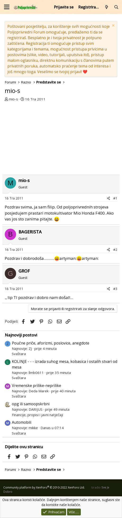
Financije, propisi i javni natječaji (37, 414)
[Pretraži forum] (116, 7)
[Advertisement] (61, 137)
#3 (115, 288)
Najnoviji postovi (21, 335)
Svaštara (19, 353)
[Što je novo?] (107, 7)
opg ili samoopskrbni (31, 403)
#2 (115, 249)
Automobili (21, 422)
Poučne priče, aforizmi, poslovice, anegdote (50, 343)
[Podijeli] (108, 198)
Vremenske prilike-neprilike (36, 385)
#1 (115, 198)
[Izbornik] (7, 7)
